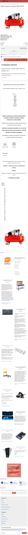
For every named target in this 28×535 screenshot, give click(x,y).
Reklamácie (3, 521)
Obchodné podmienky (5, 507)
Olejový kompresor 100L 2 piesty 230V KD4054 (14, 483)
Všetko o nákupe (4, 504)
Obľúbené (3, 523)
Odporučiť (14, 492)
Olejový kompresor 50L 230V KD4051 (6, 483)
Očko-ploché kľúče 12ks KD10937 (19, 456)
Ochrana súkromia (5, 509)
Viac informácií (4, 77)
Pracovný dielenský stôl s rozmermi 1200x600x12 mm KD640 (6, 303)
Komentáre (6, 59)
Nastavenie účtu (4, 519)
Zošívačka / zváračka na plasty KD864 (7, 441)
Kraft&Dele (22, 84)
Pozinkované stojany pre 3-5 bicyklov (7, 361)
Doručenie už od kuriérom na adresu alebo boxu (12, 56)
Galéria (2, 502)
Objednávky (3, 516)
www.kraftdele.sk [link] (17, 274)
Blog (2, 500)
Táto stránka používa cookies (6, 527)
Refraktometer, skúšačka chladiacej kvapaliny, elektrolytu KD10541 (19, 424)
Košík (2, 514)
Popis (2, 59)
